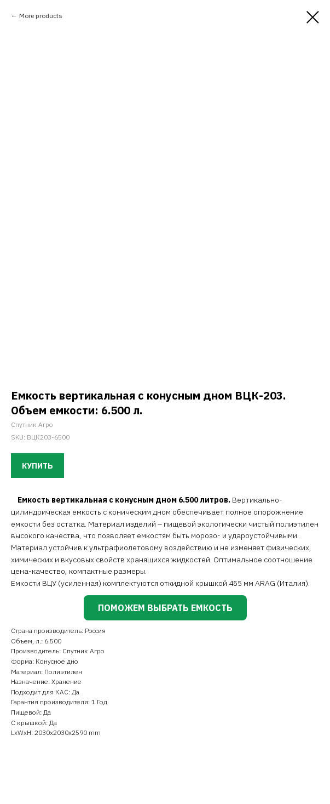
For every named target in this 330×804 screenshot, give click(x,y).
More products (40, 16)
